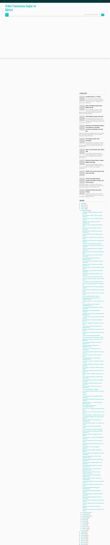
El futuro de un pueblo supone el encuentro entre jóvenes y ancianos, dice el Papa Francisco (95, 180)
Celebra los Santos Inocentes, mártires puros (92, 355)
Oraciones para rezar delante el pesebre (92, 429)
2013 (82, 544)
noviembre (85, 512)
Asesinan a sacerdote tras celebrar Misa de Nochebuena (93, 314)
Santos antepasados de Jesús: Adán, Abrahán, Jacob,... (92, 457)
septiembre (85, 516)
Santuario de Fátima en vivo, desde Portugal (93, 191)
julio (83, 519)
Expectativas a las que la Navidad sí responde (91, 311)
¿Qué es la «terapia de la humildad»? (91, 335)
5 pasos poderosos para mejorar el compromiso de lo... (91, 305)
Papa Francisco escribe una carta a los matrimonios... (92, 387)
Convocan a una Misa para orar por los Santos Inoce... (92, 343)
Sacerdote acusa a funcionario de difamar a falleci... (93, 252)
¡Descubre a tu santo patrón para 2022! (92, 243)
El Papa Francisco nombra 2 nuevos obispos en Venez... (91, 472)
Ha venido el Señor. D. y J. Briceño (93, 97)
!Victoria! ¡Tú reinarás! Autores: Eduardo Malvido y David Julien (95, 161)
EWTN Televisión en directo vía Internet (94, 116)
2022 (82, 207)
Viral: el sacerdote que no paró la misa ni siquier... (92, 441)
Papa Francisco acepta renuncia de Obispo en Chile (93, 500)
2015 (82, 540)
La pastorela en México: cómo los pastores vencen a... (93, 482)
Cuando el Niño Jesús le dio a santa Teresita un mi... (93, 279)
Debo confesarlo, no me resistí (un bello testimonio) (92, 255)
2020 (82, 532)
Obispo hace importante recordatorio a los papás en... (93, 371)
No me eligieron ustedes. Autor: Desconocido (93, 139)
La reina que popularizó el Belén (90, 389)
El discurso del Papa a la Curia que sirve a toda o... (93, 485)
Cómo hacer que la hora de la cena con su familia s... (93, 444)
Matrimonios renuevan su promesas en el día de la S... (93, 340)
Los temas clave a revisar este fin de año (93, 276)
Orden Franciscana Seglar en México (20, 8)
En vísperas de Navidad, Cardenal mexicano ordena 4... (93, 400)
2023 (82, 205)
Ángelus (85, 394)
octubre (84, 514)
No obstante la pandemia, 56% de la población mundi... (91, 258)
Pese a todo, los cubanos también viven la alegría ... (93, 368)
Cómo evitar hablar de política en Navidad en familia (93, 380)
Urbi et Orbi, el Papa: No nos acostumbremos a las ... (89, 406)
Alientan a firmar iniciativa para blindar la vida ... (92, 225)
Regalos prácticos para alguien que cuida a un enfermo (93, 453)
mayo (83, 523)
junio (83, 521)
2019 (82, 533)
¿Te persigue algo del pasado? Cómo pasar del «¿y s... (93, 352)
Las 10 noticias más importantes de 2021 (93, 281)
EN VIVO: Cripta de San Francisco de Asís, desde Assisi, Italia (95, 172)
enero (84, 530)
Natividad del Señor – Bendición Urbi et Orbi (93, 415)
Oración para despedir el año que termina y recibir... (93, 238)
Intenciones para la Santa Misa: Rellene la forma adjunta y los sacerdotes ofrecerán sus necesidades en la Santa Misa (95, 128)
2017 (82, 537)
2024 (82, 203)
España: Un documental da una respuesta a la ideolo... (93, 241)
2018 (82, 535)
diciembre (85, 210)
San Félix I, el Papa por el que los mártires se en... (93, 284)
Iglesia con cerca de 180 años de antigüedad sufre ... (91, 346)
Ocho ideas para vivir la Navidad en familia (93, 337)
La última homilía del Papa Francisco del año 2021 (92, 213)
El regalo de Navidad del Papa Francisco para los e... (92, 383)
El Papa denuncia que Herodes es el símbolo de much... (91, 298)
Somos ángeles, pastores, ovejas (91, 296)
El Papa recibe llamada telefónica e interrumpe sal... (91, 488)
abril (83, 525)
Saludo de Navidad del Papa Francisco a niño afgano (92, 497)
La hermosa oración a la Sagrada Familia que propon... (93, 396)
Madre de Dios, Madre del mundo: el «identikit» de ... (91, 222)
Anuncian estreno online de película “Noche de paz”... (93, 268)
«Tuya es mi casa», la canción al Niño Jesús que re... (93, 412)
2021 (82, 209)
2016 (82, 539)
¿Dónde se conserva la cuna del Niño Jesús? (92, 427)
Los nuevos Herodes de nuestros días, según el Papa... (92, 326)
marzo (84, 526)
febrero (84, 528)
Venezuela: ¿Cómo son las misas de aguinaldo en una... (91, 469)
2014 (82, 542)
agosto (84, 518)
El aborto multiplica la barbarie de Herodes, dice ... (93, 323)
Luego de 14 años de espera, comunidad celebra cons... (93, 265)
